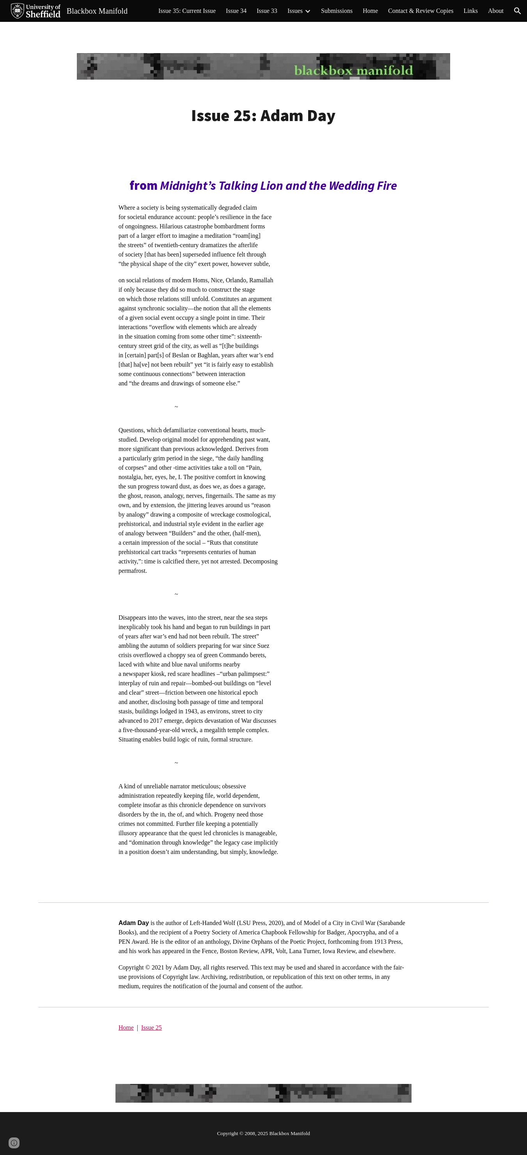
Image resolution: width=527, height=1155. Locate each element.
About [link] (496, 10)
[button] (517, 11)
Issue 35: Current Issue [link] (187, 10)
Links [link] (471, 10)
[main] (263, 115)
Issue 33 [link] (267, 10)
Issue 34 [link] (236, 10)
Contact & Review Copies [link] (421, 10)
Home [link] (370, 10)
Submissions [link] (337, 10)
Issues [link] (295, 10)
